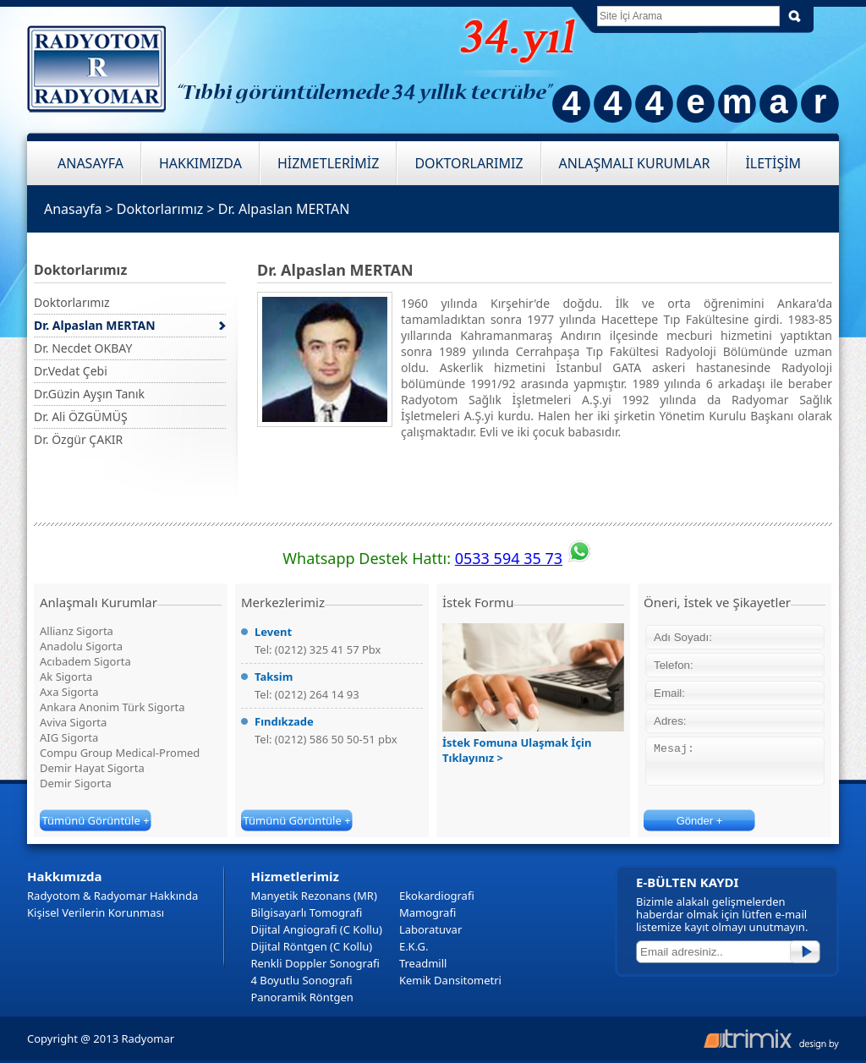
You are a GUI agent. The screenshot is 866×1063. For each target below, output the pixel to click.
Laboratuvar (430, 929)
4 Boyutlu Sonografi (301, 980)
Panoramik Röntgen (301, 997)
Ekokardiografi (436, 895)
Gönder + (700, 820)
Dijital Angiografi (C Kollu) (315, 929)
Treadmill (423, 963)
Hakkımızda (64, 876)
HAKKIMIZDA (200, 163)
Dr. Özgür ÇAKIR (78, 439)
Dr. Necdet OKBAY (83, 348)
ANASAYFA (90, 163)
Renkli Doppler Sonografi (314, 963)
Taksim (274, 676)
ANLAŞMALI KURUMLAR (634, 163)
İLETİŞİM (773, 163)
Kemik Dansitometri (450, 980)
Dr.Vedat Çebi (70, 371)
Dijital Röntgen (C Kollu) (311, 946)
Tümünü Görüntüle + (95, 820)
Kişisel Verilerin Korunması (95, 912)
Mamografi (427, 912)
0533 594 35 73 (508, 558)
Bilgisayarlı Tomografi (306, 912)
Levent (273, 631)
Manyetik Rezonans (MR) (313, 895)
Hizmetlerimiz (294, 876)
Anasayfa (72, 209)
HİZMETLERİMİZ (328, 163)
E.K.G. (414, 946)
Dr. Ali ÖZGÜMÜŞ (81, 416)
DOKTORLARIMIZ (468, 163)
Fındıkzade (284, 721)
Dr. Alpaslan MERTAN (284, 209)
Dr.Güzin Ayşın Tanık (89, 394)
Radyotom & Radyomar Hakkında (112, 895)
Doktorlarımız (160, 209)
